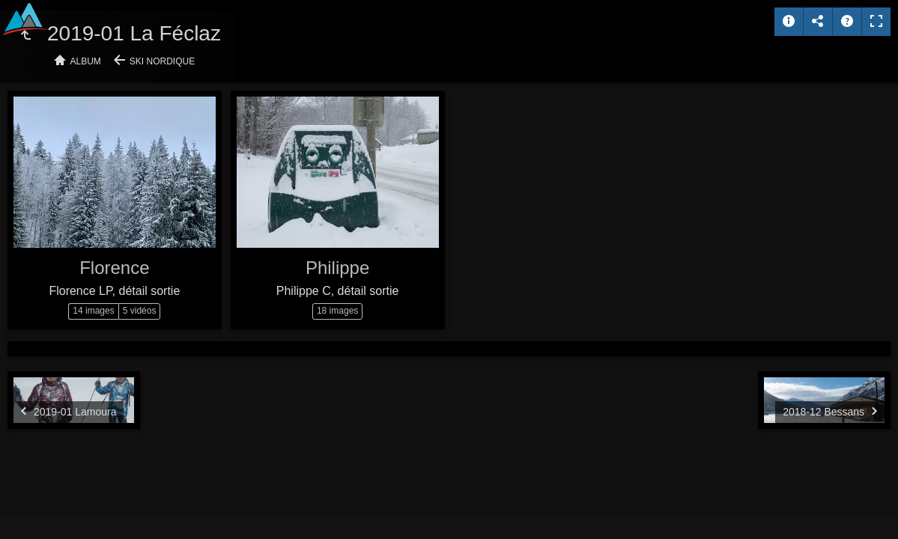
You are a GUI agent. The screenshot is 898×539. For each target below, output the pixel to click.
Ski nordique (162, 61)
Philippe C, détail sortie (337, 290)
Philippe (337, 268)
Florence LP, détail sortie (114, 290)
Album (85, 61)
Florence (114, 268)
